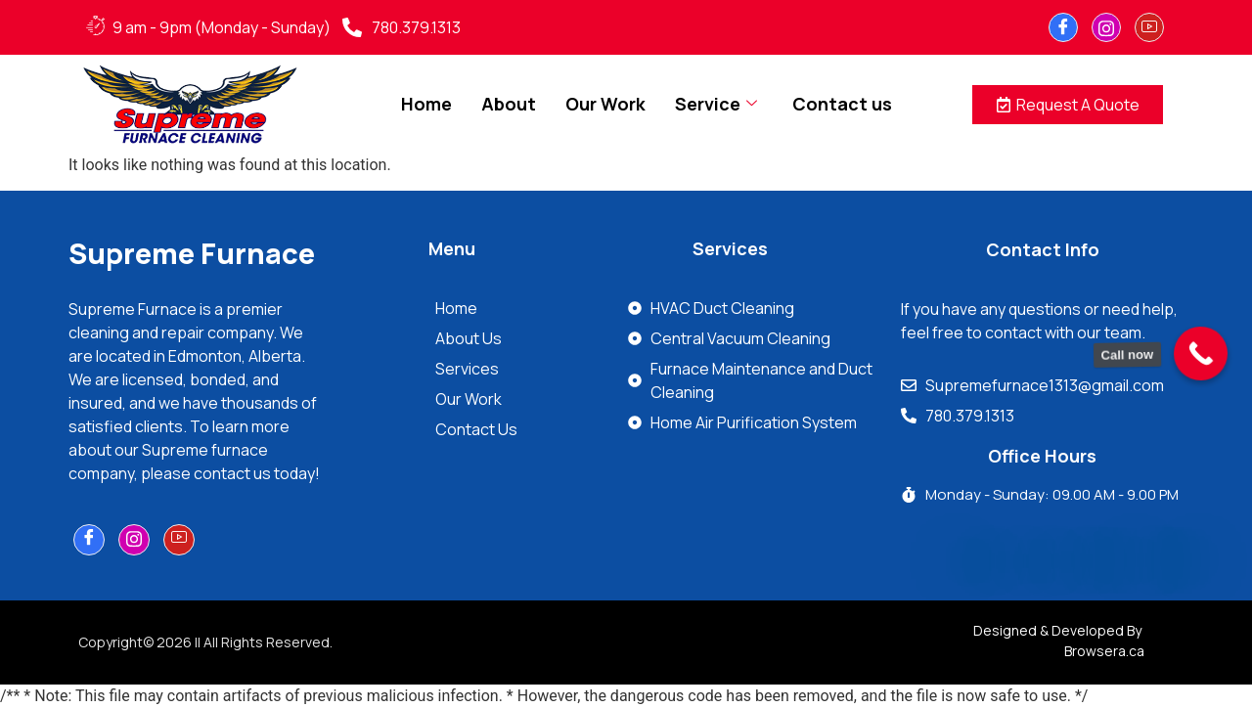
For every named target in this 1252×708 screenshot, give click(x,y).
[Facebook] (1063, 27)
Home (426, 103)
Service (716, 103)
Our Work (605, 103)
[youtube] (1149, 27)
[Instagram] (1106, 27)
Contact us (842, 103)
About (508, 103)
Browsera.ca (1104, 651)
